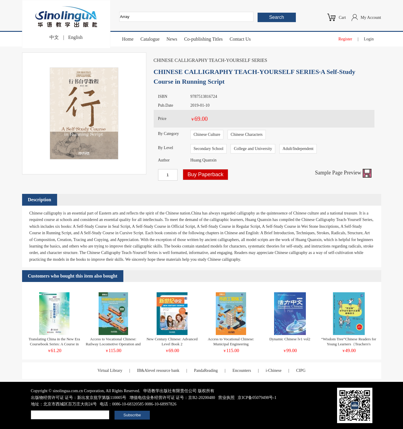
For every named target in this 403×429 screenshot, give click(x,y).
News (171, 39)
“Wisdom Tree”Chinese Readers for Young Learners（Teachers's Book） (348, 344)
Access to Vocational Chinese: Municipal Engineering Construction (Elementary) (231, 344)
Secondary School (208, 148)
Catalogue (150, 39)
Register (345, 39)
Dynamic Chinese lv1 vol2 (289, 339)
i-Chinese (273, 370)
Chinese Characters (247, 134)
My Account (371, 17)
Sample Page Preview (343, 173)
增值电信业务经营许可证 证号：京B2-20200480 (172, 397)
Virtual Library (109, 370)
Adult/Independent (298, 148)
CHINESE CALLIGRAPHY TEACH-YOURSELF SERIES (210, 60)
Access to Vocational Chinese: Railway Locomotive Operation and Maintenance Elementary (113, 344)
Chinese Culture (207, 134)
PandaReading (206, 370)
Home (128, 39)
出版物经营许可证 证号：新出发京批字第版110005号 (79, 397)
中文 (54, 37)
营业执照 (226, 397)
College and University (253, 148)
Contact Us (240, 39)
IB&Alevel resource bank (158, 370)
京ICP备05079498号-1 (257, 397)
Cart (342, 17)
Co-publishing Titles (203, 39)
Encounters (242, 370)
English (75, 37)
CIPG (301, 370)
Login (369, 39)
